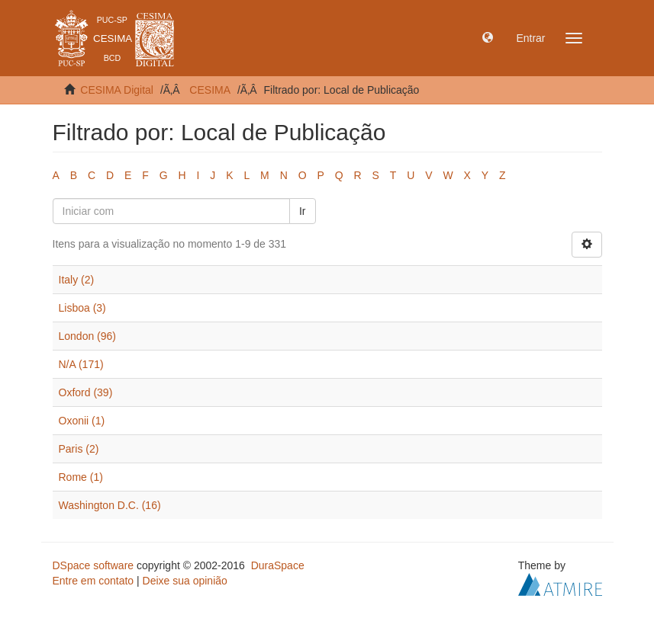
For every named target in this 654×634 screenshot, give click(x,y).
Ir (302, 211)
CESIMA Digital (116, 90)
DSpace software (93, 565)
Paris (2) (79, 449)
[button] (487, 38)
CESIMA (209, 90)
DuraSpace (277, 565)
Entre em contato (93, 581)
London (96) (88, 336)
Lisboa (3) (82, 308)
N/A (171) (81, 364)
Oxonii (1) (82, 421)
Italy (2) (77, 280)
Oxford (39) (86, 392)
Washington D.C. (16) (110, 505)
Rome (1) (81, 477)
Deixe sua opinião (185, 581)
